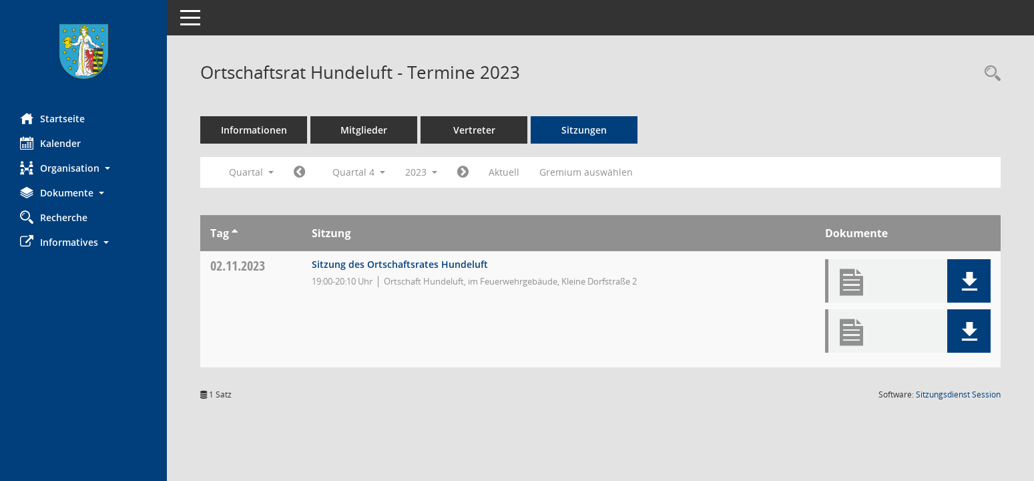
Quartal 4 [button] (358, 172)
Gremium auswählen (586, 172)
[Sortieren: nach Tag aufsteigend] (235, 233)
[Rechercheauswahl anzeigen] (989, 74)
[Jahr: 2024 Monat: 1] (463, 172)
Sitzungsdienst (958, 394)
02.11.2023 (237, 266)
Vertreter (474, 130)
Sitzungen (584, 130)
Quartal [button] (251, 172)
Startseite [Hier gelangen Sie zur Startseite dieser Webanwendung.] (52, 118)
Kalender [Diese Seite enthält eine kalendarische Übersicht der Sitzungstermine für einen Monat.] (50, 143)
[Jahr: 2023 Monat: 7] (299, 172)
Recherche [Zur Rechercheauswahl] (53, 217)
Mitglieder (363, 130)
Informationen (254, 130)
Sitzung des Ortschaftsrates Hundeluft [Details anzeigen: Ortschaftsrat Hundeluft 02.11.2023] (400, 264)
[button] (83, 168)
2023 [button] (421, 172)
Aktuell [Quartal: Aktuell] (504, 172)
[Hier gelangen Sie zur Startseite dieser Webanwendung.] (83, 51)
